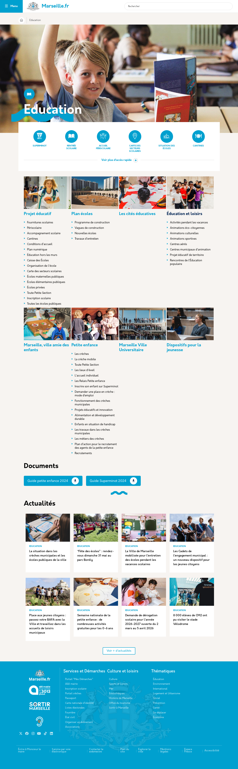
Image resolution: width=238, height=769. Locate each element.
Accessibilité (211, 750)
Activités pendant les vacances (189, 222)
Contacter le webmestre (96, 750)
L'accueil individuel (87, 375)
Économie (158, 717)
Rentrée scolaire (71, 140)
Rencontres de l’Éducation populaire (186, 262)
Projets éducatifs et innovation (94, 410)
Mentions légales (165, 750)
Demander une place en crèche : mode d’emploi (95, 394)
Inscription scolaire (39, 298)
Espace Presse (188, 750)
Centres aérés (178, 244)
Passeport (70, 698)
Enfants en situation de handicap (95, 424)
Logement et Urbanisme (166, 693)
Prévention (159, 703)
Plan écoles (82, 214)
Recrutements (83, 453)
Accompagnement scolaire (43, 233)
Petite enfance (84, 345)
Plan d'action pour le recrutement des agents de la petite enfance (96, 446)
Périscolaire (34, 228)
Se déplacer (159, 713)
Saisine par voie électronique (61, 750)
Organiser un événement (79, 722)
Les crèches (82, 354)
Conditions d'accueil (39, 244)
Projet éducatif (37, 214)
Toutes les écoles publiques (44, 304)
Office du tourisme (119, 703)
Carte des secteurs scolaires (135, 141)
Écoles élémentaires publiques (46, 282)
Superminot (40, 138)
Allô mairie (71, 684)
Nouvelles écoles (85, 233)
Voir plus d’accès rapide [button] (116, 160)
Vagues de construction (89, 228)
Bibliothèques (117, 693)
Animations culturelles (184, 233)
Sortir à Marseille (118, 708)
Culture (113, 679)
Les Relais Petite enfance (90, 381)
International (160, 689)
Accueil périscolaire (103, 140)
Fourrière (70, 713)
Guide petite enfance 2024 (47, 481)
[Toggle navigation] (6, 6)
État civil (70, 717)
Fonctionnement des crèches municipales (92, 403)
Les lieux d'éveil (85, 370)
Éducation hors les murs (42, 255)
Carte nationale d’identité (79, 703)
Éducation (158, 679)
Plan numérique (37, 249)
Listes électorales (75, 708)
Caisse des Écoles (38, 260)
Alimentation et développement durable (95, 417)
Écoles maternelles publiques (45, 277)
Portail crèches (73, 693)
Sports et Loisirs (118, 684)
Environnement (161, 684)
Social (156, 698)
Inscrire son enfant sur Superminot (96, 386)
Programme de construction (92, 222)
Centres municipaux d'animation (190, 249)
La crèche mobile (85, 359)
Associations (72, 727)
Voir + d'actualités (119, 650)
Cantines (198, 138)
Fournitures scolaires (40, 222)
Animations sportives (183, 239)
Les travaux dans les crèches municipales (92, 432)
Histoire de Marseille (120, 698)
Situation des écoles (166, 140)
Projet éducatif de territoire (187, 255)
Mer (111, 689)
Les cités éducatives (137, 214)
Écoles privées (36, 287)
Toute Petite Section (39, 293)
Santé (156, 708)
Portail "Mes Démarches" (79, 679)
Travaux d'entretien (87, 239)
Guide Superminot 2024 (108, 481)
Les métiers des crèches (89, 439)
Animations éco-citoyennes (187, 228)
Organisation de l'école (41, 266)
